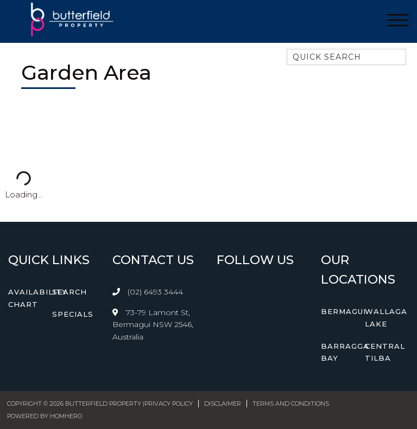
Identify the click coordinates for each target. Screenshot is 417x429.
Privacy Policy (168, 403)
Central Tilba (385, 352)
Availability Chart (37, 298)
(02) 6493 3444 (155, 292)
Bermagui (343, 311)
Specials (72, 314)
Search (69, 291)
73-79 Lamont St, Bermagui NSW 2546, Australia (152, 325)
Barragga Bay (345, 352)
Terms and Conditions (290, 403)
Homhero (66, 416)
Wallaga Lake (386, 317)
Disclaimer (222, 403)
